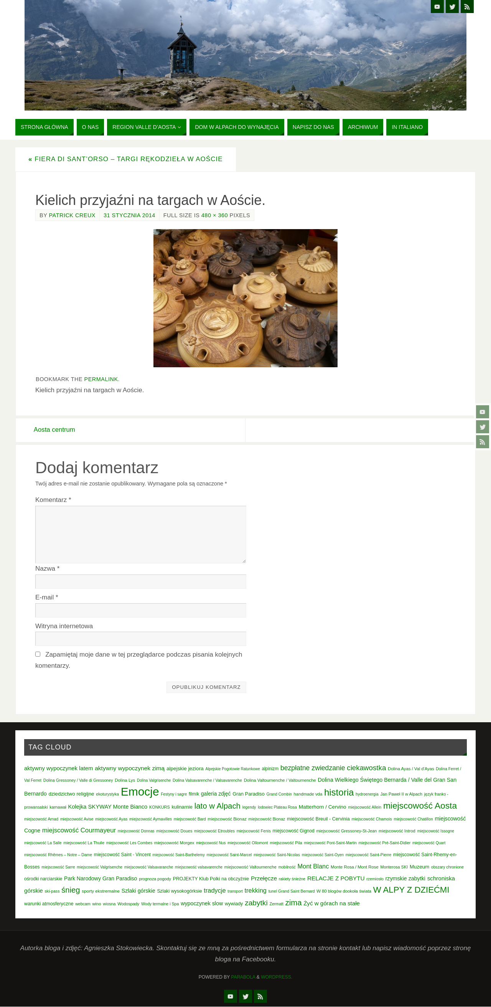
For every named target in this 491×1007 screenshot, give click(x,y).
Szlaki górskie (138, 891)
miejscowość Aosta (420, 806)
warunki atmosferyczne (48, 904)
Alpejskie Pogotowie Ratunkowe (232, 769)
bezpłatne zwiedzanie (312, 768)
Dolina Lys (125, 780)
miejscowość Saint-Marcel (229, 855)
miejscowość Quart (428, 843)
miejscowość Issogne (435, 831)
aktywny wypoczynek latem (58, 768)
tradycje (215, 890)
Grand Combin (279, 794)
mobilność (287, 867)
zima (293, 903)
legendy (249, 808)
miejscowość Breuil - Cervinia (318, 819)
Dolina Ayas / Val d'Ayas (411, 768)
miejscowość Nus (211, 843)
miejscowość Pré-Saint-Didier (384, 843)
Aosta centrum (56, 430)
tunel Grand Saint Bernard (292, 892)
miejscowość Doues (174, 831)
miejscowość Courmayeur (79, 830)
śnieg (70, 890)
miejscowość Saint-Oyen (323, 855)
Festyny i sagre (174, 794)
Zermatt (276, 904)
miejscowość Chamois (372, 819)
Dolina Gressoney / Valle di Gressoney (78, 780)
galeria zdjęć (216, 794)
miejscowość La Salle (43, 843)
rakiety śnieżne (292, 879)
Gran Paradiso (248, 794)
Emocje (140, 792)
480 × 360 (214, 215)
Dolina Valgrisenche (154, 781)
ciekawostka (366, 768)
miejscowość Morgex (174, 842)
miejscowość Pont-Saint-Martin (330, 843)
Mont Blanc (313, 866)
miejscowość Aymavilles (150, 819)
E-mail (46, 597)
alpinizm (270, 768)
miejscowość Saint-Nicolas (277, 855)
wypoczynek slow (202, 904)
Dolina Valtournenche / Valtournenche (280, 780)
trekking (256, 890)
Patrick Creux (72, 215)
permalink (101, 379)
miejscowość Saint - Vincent (122, 854)
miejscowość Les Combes (129, 843)
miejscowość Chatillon (413, 819)
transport (234, 892)
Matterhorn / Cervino (322, 807)
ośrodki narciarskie (43, 879)
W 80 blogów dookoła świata (343, 891)
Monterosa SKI (394, 867)
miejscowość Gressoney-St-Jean (346, 831)
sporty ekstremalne (101, 891)
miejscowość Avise (77, 819)
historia (339, 792)
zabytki (256, 903)
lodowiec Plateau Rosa (277, 808)
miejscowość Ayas (111, 819)
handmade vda (308, 794)
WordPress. (276, 977)
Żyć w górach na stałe (331, 903)
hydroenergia (367, 794)
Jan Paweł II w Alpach (401, 794)
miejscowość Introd (397, 831)
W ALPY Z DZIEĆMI (411, 890)
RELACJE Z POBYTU (336, 878)
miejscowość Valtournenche (250, 867)
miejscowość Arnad (41, 819)
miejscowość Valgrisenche (99, 867)
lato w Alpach (217, 806)
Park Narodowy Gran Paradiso (100, 878)
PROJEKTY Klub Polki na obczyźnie (211, 879)
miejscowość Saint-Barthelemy (179, 855)
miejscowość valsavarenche (198, 867)
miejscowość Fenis (254, 831)
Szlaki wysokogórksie (179, 891)
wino (96, 904)
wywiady (234, 904)
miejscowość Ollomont (247, 842)
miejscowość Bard (190, 819)
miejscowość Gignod (294, 831)
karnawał (57, 807)
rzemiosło (375, 879)
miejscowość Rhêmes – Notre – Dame (58, 855)
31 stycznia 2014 (129, 215)
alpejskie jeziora (185, 768)
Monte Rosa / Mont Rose (355, 867)
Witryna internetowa (64, 626)
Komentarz (53, 500)
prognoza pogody (155, 879)
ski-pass (52, 891)
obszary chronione (447, 867)
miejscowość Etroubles (214, 831)
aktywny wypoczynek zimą (130, 768)
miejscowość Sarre (58, 867)
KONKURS (159, 807)
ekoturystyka (107, 794)
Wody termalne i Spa (160, 904)
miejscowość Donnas (136, 831)
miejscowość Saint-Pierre (368, 854)
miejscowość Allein (364, 808)
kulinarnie (182, 807)
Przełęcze (264, 878)
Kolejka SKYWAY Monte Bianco (107, 807)
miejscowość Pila (286, 842)
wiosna (109, 904)
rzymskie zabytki (406, 878)
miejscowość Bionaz (227, 819)
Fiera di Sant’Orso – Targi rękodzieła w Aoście (125, 159)
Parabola (243, 977)
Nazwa (47, 568)
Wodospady (128, 904)
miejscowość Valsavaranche (148, 867)
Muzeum (419, 867)
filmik (194, 794)
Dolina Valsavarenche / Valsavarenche (207, 780)
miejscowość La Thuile (83, 842)
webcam (83, 904)
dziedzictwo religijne (71, 794)
